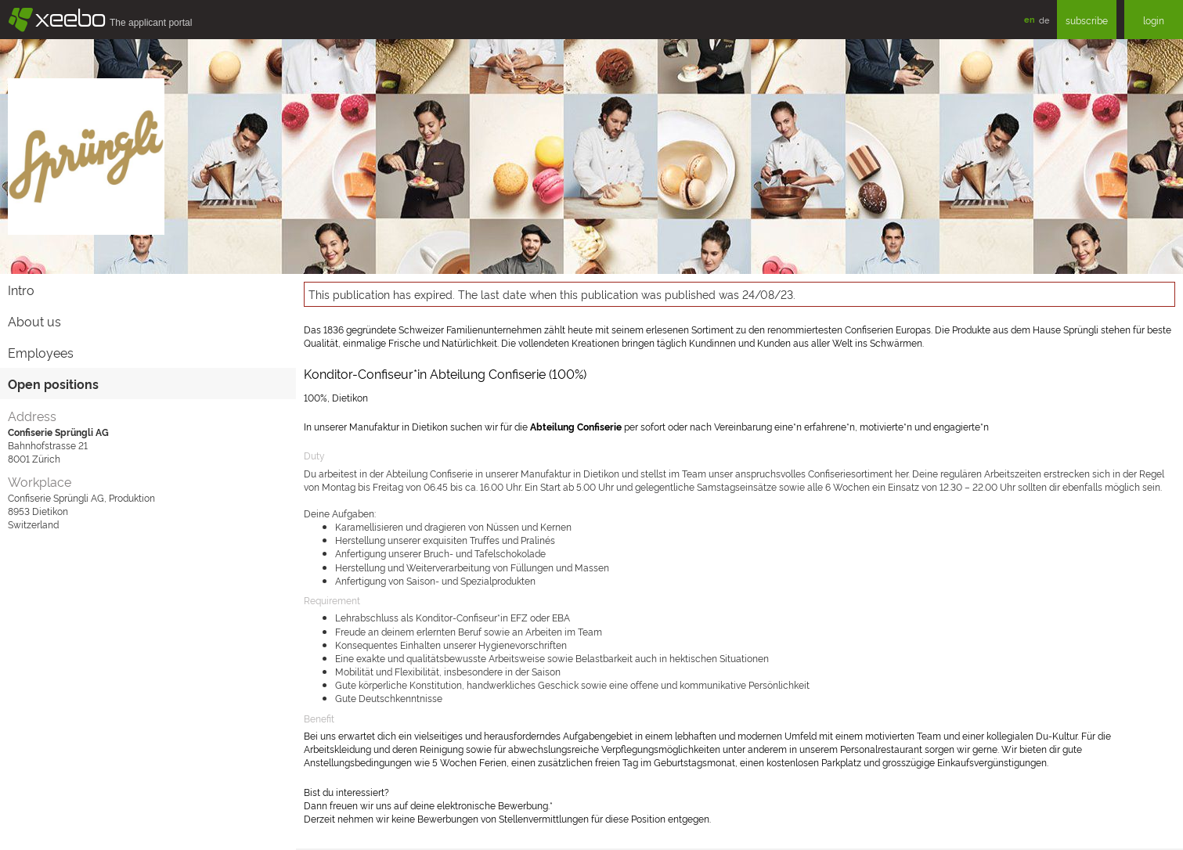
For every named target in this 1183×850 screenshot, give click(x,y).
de (1044, 19)
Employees (41, 352)
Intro (21, 289)
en (1029, 19)
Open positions (53, 383)
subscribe (1087, 20)
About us (34, 321)
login (1153, 20)
